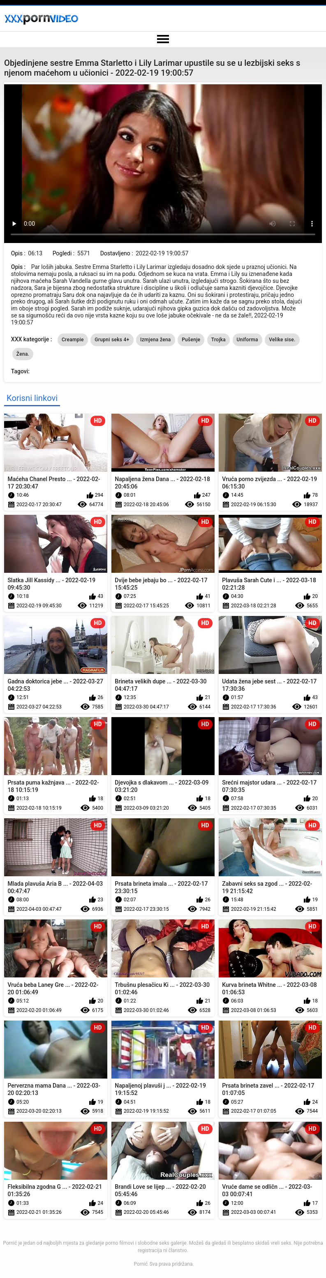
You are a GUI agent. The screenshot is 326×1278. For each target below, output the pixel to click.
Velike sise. (282, 340)
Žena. (23, 354)
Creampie (73, 340)
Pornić (141, 1264)
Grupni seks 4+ (112, 340)
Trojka (218, 340)
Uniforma (247, 340)
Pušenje (191, 340)
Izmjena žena (155, 340)
